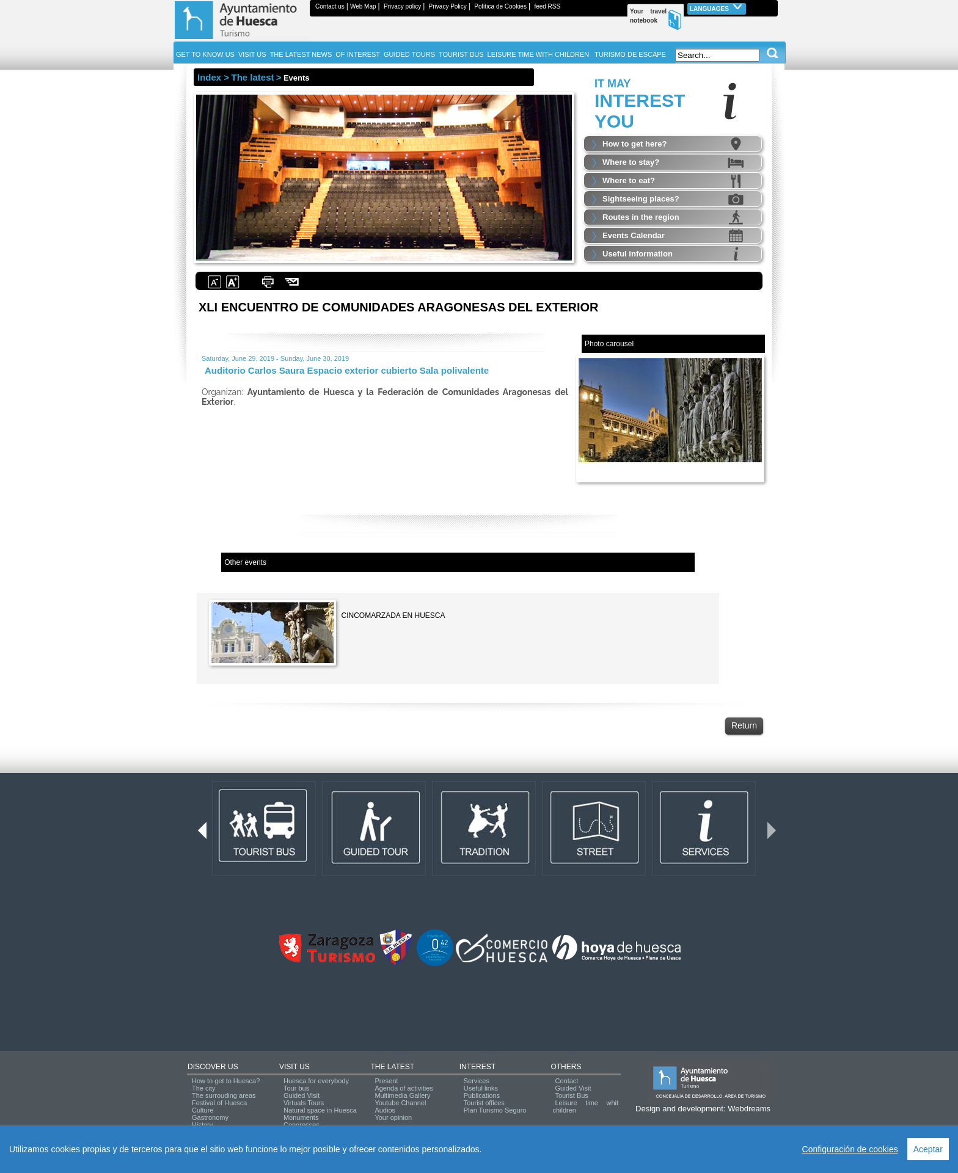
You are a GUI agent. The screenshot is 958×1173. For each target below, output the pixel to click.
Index (209, 77)
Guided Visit (301, 1095)
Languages (717, 7)
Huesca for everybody (316, 1080)
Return (744, 725)
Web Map (363, 6)
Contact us (330, 6)
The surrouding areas (224, 1095)
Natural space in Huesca (320, 1110)
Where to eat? (628, 180)
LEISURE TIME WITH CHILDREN (539, 54)
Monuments (300, 1117)
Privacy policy (402, 6)
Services (476, 1080)
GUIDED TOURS (409, 54)
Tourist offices (484, 1102)
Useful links (481, 1088)
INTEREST (477, 1066)
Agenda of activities (404, 1088)
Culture (202, 1110)
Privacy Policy (448, 6)
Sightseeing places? (640, 198)
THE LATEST (392, 1066)
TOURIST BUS (461, 54)
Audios (385, 1110)
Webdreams (749, 1108)
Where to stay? (630, 162)
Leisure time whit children (585, 1106)
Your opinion (393, 1117)
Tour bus (296, 1088)
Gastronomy (210, 1117)
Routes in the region (640, 217)
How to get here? (634, 143)
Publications (482, 1095)
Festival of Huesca (219, 1102)
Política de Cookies (500, 6)
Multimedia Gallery (402, 1095)
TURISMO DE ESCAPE (630, 54)
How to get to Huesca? (226, 1080)
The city (204, 1088)
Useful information (637, 253)
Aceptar (928, 1149)
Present (386, 1080)
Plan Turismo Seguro (495, 1110)
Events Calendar (633, 235)
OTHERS (565, 1066)
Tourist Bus (571, 1095)
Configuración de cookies (850, 1149)
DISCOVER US (213, 1066)
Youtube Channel (400, 1102)
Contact (566, 1080)
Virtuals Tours (303, 1102)
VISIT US (294, 1066)
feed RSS (547, 6)
